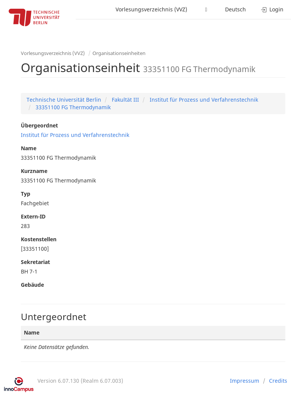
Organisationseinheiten (119, 53)
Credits (278, 380)
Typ (25, 193)
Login (272, 9)
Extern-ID (33, 216)
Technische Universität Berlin (64, 99)
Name (28, 148)
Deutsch (235, 9)
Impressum (244, 380)
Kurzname (34, 170)
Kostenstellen (38, 239)
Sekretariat (35, 262)
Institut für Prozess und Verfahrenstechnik (203, 99)
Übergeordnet (39, 125)
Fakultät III (124, 99)
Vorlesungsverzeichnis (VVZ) (151, 9)
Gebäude (32, 284)
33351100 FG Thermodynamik (72, 107)
